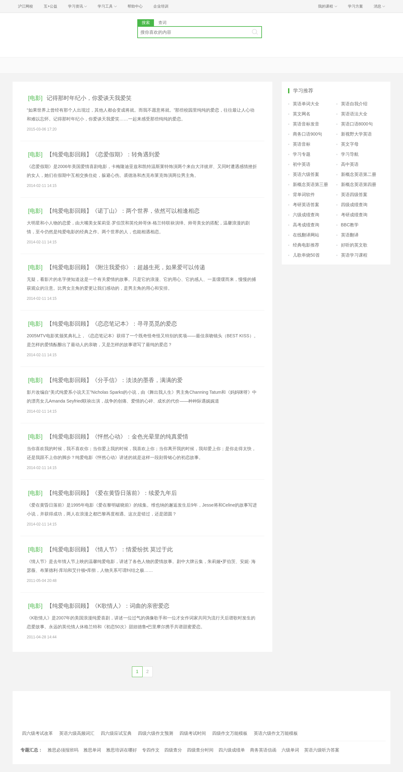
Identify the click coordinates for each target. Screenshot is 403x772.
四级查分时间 (200, 749)
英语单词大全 (306, 103)
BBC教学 (350, 224)
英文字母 (350, 144)
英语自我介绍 (354, 103)
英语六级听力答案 (321, 749)
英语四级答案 (354, 194)
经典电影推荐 (306, 244)
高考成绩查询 (306, 224)
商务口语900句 (307, 133)
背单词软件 (304, 194)
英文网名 (301, 113)
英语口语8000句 (357, 123)
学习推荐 (303, 90)
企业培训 (160, 6)
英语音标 (301, 144)
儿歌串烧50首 (306, 255)
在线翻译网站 (306, 234)
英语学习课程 (354, 255)
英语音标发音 (306, 123)
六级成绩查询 (306, 214)
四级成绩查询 (354, 204)
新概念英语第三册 (310, 184)
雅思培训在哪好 (121, 749)
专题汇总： (31, 749)
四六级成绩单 (232, 749)
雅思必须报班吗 (63, 749)
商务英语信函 (263, 749)
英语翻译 (350, 234)
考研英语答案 (306, 204)
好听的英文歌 (354, 244)
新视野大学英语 (356, 133)
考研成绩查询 (354, 214)
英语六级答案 (306, 174)
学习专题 (301, 154)
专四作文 (151, 749)
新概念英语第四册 (358, 184)
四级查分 (173, 749)
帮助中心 (135, 6)
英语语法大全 (354, 113)
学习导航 (350, 154)
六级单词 (290, 749)
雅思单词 (92, 749)
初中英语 (301, 164)
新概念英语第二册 (358, 174)
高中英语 (350, 164)
